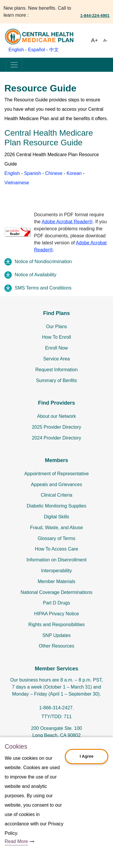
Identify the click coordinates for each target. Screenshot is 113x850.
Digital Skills (56, 516)
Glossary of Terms (56, 538)
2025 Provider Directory (56, 427)
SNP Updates (56, 635)
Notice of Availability (35, 274)
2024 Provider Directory (56, 437)
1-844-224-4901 (94, 15)
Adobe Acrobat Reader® (67, 221)
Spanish (32, 173)
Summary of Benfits (56, 380)
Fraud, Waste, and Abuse (56, 527)
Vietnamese (16, 182)
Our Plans (56, 326)
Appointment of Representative (56, 473)
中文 (54, 49)
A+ (94, 40)
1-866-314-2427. (56, 707)
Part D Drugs (56, 602)
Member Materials (56, 581)
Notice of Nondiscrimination (43, 261)
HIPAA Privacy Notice (56, 613)
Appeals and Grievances (56, 484)
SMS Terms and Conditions (43, 287)
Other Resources (56, 645)
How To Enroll (56, 337)
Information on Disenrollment (56, 559)
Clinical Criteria (56, 495)
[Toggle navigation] (14, 65)
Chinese (54, 173)
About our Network (56, 416)
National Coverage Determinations (56, 592)
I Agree (87, 756)
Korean (74, 173)
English (16, 49)
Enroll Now (56, 347)
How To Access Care (56, 548)
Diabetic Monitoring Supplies (56, 505)
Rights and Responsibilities (56, 624)
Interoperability (56, 570)
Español (36, 49)
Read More (16, 841)
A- (105, 40)
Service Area (56, 358)
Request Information (56, 369)
